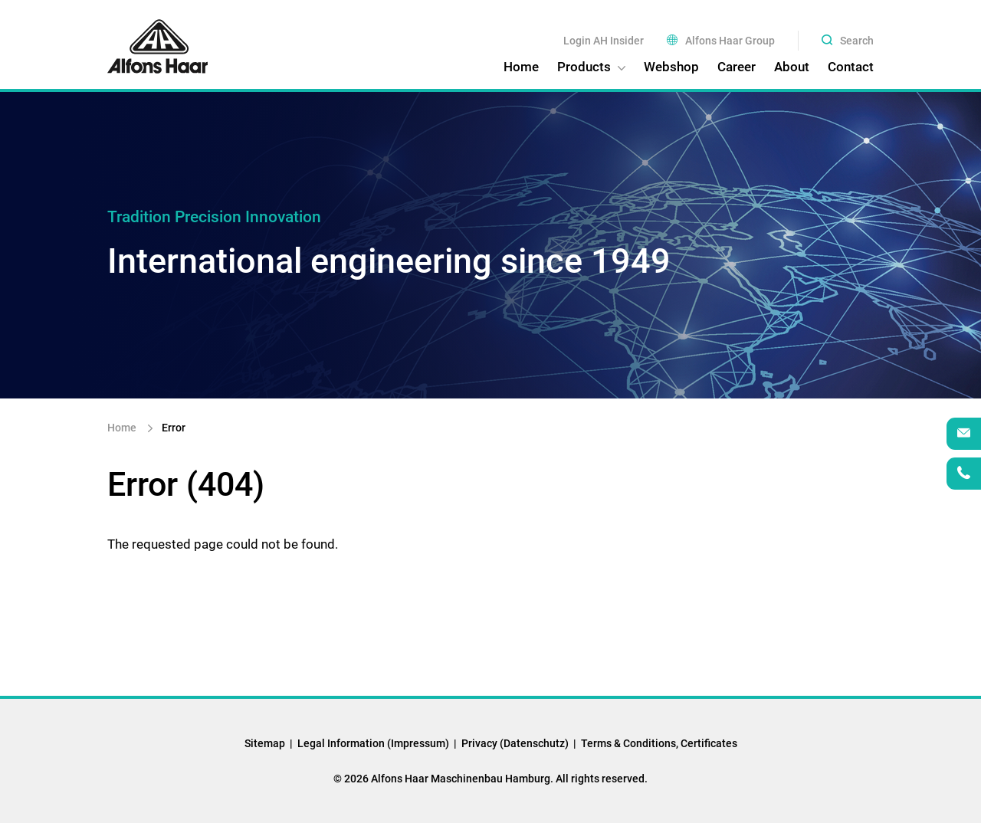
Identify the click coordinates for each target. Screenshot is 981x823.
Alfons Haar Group (721, 40)
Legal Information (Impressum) (373, 743)
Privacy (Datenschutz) (515, 743)
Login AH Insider (603, 40)
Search (848, 40)
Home (123, 427)
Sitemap (264, 743)
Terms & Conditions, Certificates (659, 743)
